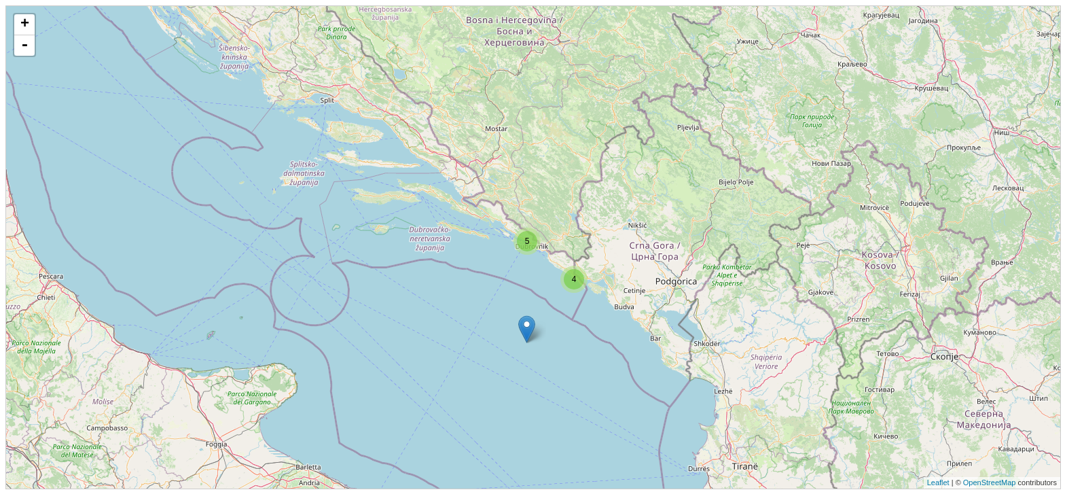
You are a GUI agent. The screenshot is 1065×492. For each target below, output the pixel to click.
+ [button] (24, 24)
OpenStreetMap (989, 482)
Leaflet (938, 482)
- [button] (24, 45)
